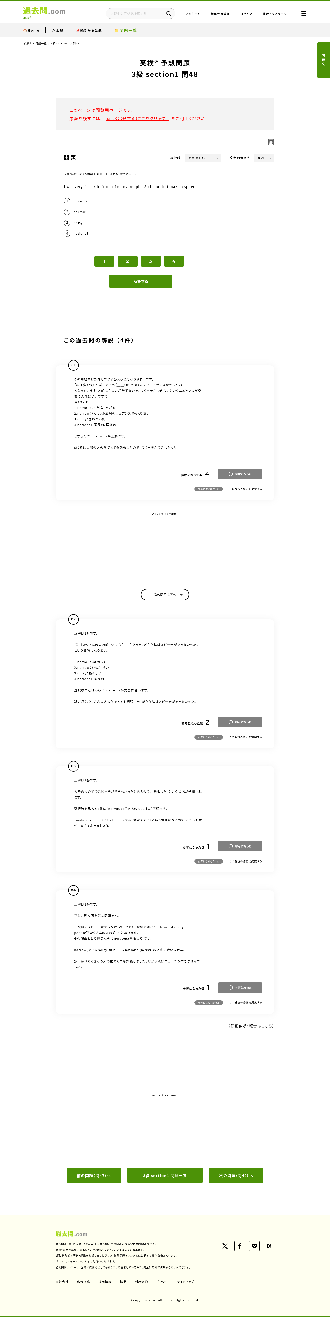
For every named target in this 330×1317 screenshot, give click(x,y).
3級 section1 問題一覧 (165, 1175)
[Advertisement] (165, 546)
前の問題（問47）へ (94, 1175)
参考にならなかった (209, 489)
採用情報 (105, 1281)
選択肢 (175, 157)
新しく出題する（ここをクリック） (137, 118)
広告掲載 (83, 1281)
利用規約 (141, 1281)
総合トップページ (275, 14)
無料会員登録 (220, 14)
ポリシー (162, 1281)
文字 (240, 157)
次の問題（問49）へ (236, 1175)
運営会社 (62, 1281)
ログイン (246, 14)
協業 (123, 1281)
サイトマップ (185, 1281)
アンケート (193, 14)
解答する (141, 281)
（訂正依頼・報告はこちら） (122, 174)
